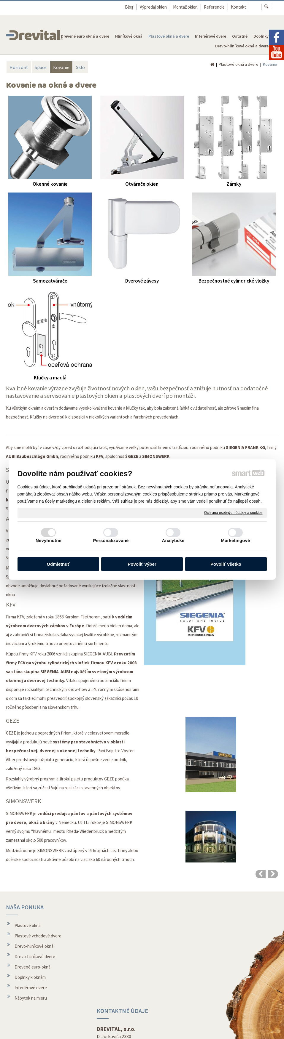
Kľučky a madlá (50, 377)
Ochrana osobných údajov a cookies (233, 513)
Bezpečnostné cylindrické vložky (234, 281)
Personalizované (111, 540)
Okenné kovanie (50, 184)
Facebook (207, 1002)
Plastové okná (28, 925)
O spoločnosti (119, 985)
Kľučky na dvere (44, 417)
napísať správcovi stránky (131, 1030)
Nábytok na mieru (31, 998)
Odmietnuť (58, 564)
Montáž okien (119, 974)
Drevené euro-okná (32, 967)
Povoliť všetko (225, 564)
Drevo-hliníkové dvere (35, 956)
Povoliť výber (142, 564)
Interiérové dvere (31, 987)
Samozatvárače (50, 281)
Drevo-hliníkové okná (34, 946)
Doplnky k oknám (30, 977)
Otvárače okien (141, 184)
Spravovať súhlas (228, 1030)
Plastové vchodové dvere (38, 936)
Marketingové (235, 540)
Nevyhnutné (48, 540)
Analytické (173, 540)
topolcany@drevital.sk (127, 946)
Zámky (233, 184)
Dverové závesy (142, 281)
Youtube (206, 1012)
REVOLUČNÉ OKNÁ (252, 907)
